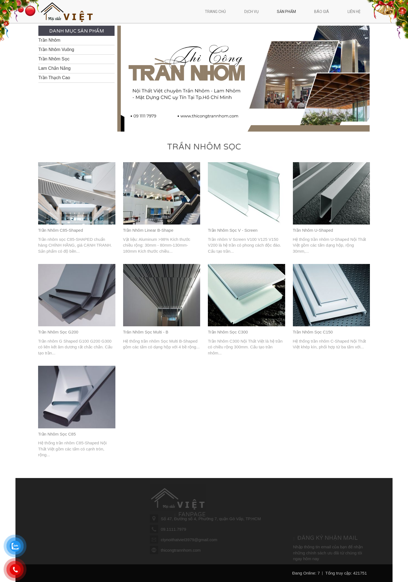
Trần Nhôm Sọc (54, 59)
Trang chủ (215, 11)
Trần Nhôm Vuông (56, 49)
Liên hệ (354, 11)
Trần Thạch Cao (54, 77)
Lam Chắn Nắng (54, 68)
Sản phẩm (289, 11)
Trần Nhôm (49, 40)
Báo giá (321, 11)
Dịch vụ (254, 11)
